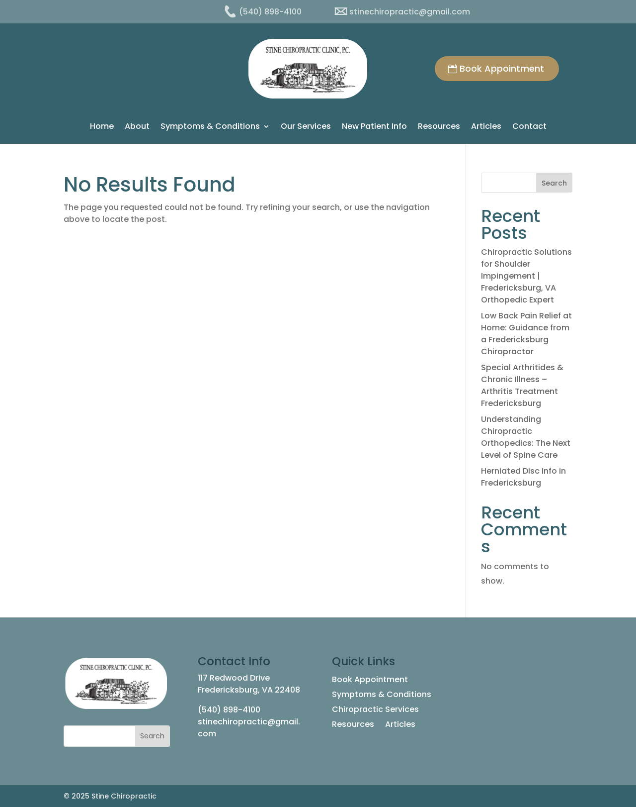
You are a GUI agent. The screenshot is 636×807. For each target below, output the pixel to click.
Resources (439, 127)
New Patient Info (374, 127)
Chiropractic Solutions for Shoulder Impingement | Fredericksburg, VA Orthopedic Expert (526, 275)
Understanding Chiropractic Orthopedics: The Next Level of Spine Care (525, 437)
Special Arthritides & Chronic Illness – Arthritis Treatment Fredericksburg (522, 385)
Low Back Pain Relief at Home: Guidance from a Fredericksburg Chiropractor (526, 333)
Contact (529, 127)
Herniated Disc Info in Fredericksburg (523, 477)
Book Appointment (502, 68)
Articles (486, 127)
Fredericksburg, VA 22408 (249, 690)
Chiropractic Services (375, 710)
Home (102, 127)
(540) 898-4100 (229, 709)
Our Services (306, 127)
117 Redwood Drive (234, 678)
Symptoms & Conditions (210, 127)
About (137, 127)
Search (554, 183)
